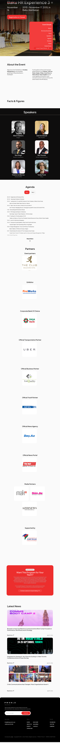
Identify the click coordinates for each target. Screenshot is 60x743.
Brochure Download (46, 30)
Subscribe (26, 713)
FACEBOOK (52, 723)
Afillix (12, 737)
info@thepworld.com (10, 723)
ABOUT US (29, 725)
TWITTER (52, 725)
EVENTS (28, 727)
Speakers (49, 36)
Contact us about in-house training (30, 591)
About (49, 28)
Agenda (49, 38)
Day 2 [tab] (33, 192)
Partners (49, 41)
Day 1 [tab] (26, 192)
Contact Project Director (42, 48)
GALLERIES (35, 725)
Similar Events (48, 46)
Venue (49, 43)
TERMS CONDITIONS (50, 737)
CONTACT (35, 727)
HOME (28, 723)
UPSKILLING (29, 729)
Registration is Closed (17, 17)
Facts (50, 33)
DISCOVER (35, 723)
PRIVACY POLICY (41, 737)
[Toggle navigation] (52, 2)
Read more (10, 636)
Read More (30, 240)
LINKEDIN (52, 727)
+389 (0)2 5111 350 (9, 725)
